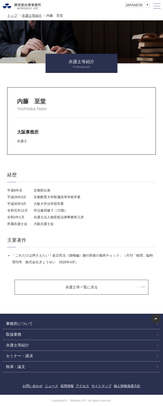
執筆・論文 (15, 367)
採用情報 (67, 386)
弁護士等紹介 (32, 15)
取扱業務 (13, 334)
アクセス (82, 386)
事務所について (19, 324)
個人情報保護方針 (127, 386)
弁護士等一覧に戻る (81, 287)
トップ (12, 15)
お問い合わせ (33, 386)
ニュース (51, 386)
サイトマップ (101, 386)
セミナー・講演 (19, 356)
